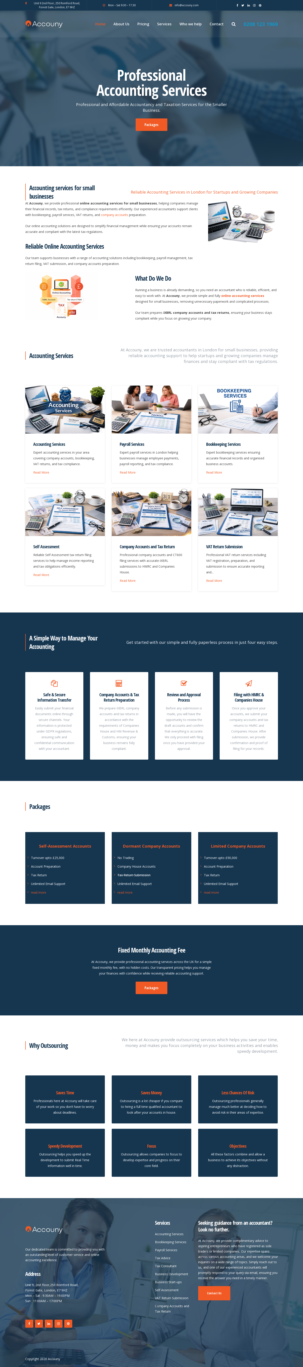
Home (100, 24)
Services (164, 24)
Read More (41, 472)
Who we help (191, 24)
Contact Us (214, 1293)
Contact (217, 24)
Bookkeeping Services (223, 444)
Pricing (143, 24)
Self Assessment (46, 547)
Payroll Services (132, 444)
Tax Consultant (166, 1266)
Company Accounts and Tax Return (147, 547)
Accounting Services (49, 444)
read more (38, 892)
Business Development (171, 1274)
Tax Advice (162, 1258)
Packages (151, 124)
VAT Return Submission (224, 547)
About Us (121, 24)
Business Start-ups (168, 1282)
